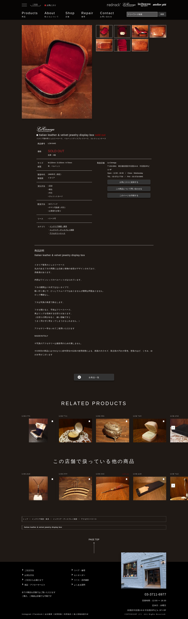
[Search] (142, 14)
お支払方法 (29, 575)
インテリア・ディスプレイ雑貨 (62, 230)
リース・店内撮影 (81, 580)
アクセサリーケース (57, 233)
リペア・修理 (79, 570)
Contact (107, 14)
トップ (25, 519)
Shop (70, 14)
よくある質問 (79, 585)
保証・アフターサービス (34, 585)
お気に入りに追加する (129, 182)
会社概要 (48, 614)
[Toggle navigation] (24, 5)
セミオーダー (79, 575)
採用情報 (58, 614)
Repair (87, 14)
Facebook (38, 614)
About (52, 14)
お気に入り (50, 5)
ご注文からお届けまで (33, 580)
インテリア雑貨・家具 (58, 226)
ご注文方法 (29, 570)
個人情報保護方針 (81, 614)
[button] (173, 428)
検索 (162, 14)
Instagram (26, 614)
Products (30, 14)
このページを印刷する (129, 195)
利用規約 (68, 614)
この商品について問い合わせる (129, 189)
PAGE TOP (94, 546)
